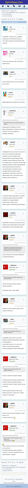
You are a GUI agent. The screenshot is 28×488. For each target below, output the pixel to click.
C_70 (3, 14)
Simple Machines (19, 479)
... (15, 19)
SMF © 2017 (12, 479)
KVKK (20, 486)
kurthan (17, 12)
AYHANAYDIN (8, 14)
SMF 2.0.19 (7, 479)
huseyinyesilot (22, 12)
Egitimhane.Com (9, 486)
